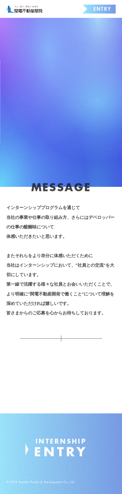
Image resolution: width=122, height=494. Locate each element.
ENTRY (102, 9)
